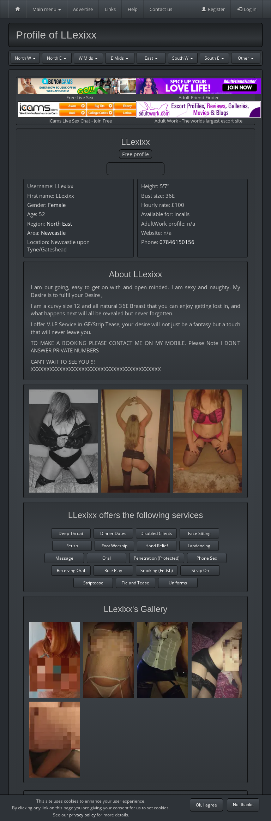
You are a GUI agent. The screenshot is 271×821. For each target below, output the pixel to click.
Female (57, 204)
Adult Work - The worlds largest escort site (198, 112)
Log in (247, 9)
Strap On (200, 570)
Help (133, 9)
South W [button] (182, 58)
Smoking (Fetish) (156, 570)
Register (213, 9)
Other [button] (246, 58)
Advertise (83, 9)
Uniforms (178, 583)
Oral (106, 558)
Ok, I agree (206, 805)
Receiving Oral (71, 570)
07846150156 (176, 241)
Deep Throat (71, 533)
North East (59, 223)
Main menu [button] (46, 9)
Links (110, 9)
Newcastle (53, 232)
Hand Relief (156, 546)
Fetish (72, 546)
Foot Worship (114, 546)
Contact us (161, 9)
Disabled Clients (156, 533)
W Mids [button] (88, 58)
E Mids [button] (119, 58)
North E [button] (56, 58)
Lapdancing (199, 546)
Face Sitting (199, 533)
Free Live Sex (80, 89)
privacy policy (82, 815)
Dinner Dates (113, 533)
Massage (64, 558)
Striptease (93, 583)
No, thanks (243, 804)
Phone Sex (207, 558)
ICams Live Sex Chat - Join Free (80, 112)
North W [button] (25, 58)
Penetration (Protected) (157, 558)
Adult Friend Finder (198, 89)
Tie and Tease (135, 583)
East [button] (151, 58)
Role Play (113, 570)
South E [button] (214, 58)
